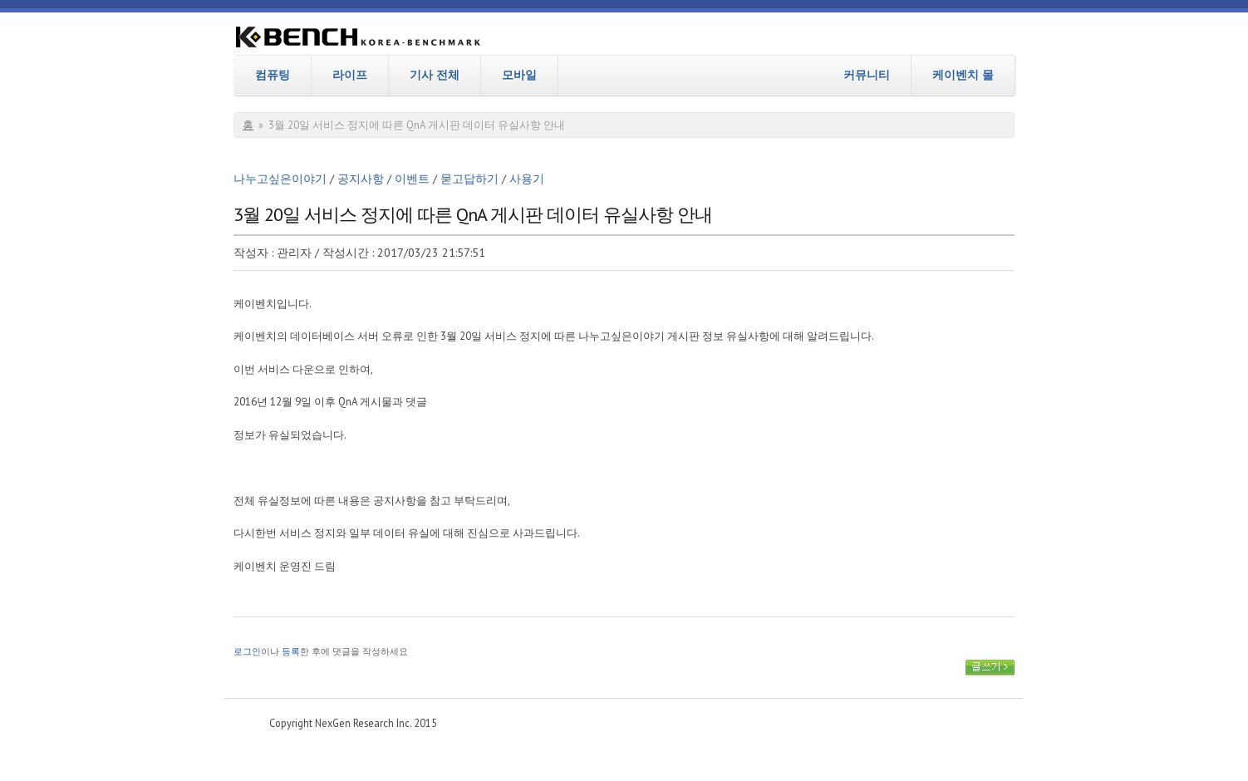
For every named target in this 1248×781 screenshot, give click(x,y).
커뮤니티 (866, 74)
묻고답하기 (469, 178)
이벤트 (412, 178)
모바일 (519, 74)
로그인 (247, 651)
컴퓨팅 (272, 74)
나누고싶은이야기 (280, 178)
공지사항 (360, 178)
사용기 (526, 178)
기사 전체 (434, 74)
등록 (291, 651)
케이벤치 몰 (963, 74)
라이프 (349, 74)
